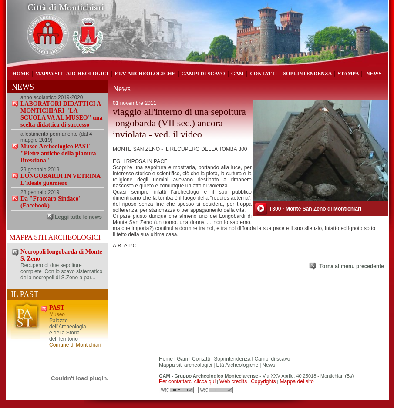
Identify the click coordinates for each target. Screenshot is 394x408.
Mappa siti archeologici (186, 365)
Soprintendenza (232, 359)
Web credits (233, 381)
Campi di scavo (272, 359)
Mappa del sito (297, 381)
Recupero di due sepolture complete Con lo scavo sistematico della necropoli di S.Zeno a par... (61, 271)
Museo (57, 314)
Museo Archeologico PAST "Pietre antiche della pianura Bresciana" (58, 153)
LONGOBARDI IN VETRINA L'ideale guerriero (60, 179)
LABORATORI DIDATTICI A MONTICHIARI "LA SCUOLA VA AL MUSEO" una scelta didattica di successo (61, 114)
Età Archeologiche (236, 365)
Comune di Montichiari (75, 345)
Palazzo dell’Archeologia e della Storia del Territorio (67, 330)
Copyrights (263, 381)
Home (166, 359)
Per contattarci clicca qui (187, 381)
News (268, 365)
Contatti (201, 359)
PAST (56, 307)
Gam (182, 359)
